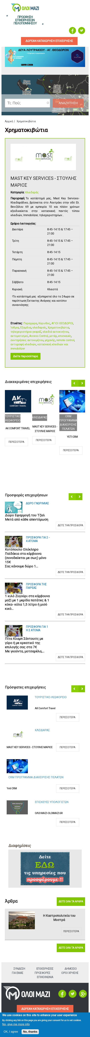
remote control (65, 340)
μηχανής (50, 340)
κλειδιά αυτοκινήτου (56, 331)
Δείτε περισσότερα (25, 356)
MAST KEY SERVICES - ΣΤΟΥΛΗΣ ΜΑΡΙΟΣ (44, 429)
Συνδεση (19, 968)
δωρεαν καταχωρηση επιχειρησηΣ (49, 41)
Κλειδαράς (32, 192)
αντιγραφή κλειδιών (23, 344)
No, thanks (30, 1031)
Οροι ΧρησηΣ (69, 973)
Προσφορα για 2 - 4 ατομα (38, 539)
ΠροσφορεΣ (42, 973)
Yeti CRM (72, 436)
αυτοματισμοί (19, 336)
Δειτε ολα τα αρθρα (71, 901)
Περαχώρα (30, 323)
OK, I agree (11, 1031)
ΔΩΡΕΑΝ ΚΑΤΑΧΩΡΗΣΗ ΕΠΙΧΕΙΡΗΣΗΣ (45, 1009)
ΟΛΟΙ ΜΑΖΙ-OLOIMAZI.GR (49, 813)
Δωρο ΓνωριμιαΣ (37, 503)
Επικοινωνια (45, 977)
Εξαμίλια (25, 327)
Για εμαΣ (17, 973)
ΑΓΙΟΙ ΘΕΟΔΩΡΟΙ (62, 323)
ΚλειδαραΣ (39, 417)
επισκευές (64, 336)
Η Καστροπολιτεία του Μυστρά (59, 918)
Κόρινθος (44, 323)
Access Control (38, 336)
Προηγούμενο (75, 383)
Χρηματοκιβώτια (58, 327)
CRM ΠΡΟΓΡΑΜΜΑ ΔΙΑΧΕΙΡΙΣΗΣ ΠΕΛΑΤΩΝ (35, 777)
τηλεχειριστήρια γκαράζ (26, 331)
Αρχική (9, 121)
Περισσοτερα (16, 441)
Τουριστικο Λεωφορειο (51, 697)
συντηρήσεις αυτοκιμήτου (27, 340)
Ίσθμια (15, 327)
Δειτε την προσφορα (70, 525)
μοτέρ (53, 336)
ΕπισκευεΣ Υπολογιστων (51, 802)
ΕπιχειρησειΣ (44, 968)
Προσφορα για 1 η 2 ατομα (37, 628)
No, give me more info (16, 1024)
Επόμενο (82, 383)
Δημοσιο (71, 968)
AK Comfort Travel (17, 428)
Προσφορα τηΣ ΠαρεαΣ (36, 586)
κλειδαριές (39, 327)
